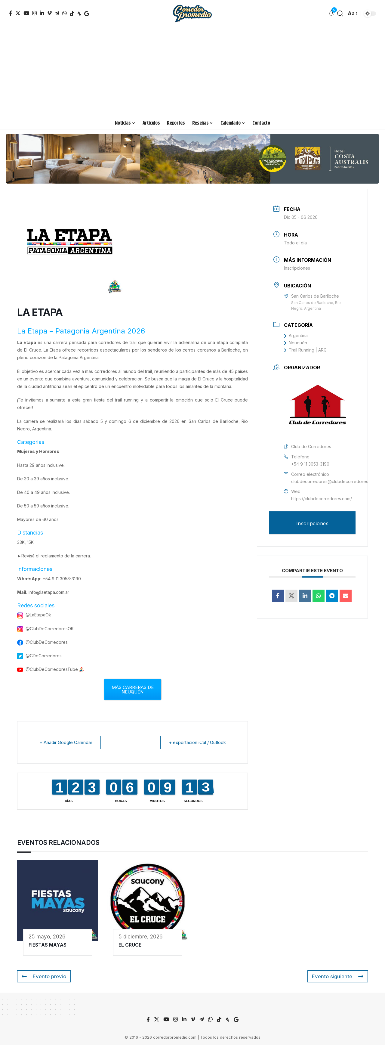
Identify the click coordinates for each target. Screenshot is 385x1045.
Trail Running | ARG (305, 349)
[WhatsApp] (64, 13)
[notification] (331, 13)
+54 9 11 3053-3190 (62, 578)
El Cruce (32, 349)
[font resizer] (352, 13)
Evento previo (44, 976)
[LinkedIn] (42, 13)
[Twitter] (18, 13)
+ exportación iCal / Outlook (196, 742)
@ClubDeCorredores (47, 642)
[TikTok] (72, 13)
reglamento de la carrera (65, 555)
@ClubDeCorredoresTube (52, 669)
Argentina (296, 335)
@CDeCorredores (44, 655)
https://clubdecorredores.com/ (321, 498)
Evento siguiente (337, 976)
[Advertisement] (192, 72)
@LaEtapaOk (38, 614)
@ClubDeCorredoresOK (50, 628)
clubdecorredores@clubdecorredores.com (334, 481)
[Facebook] (11, 13)
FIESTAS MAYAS (47, 945)
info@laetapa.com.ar (49, 592)
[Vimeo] (49, 13)
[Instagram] (34, 13)
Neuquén (295, 342)
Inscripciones (297, 268)
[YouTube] (26, 13)
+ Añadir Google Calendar (66, 742)
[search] (340, 13)
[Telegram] (57, 13)
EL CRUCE (130, 945)
